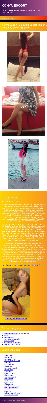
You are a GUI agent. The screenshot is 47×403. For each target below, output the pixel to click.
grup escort (9, 391)
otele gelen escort (11, 388)
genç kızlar (9, 355)
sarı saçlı (8, 371)
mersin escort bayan (11, 334)
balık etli (8, 362)
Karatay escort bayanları (12, 342)
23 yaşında (9, 384)
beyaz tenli (36, 265)
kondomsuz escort (11, 395)
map (23, 400)
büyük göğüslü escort (12, 386)
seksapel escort (10, 359)
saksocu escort (10, 377)
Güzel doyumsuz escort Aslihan (16, 319)
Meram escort (9, 341)
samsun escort (9, 337)
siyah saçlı (8, 366)
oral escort (27, 265)
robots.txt (19, 400)
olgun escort (9, 364)
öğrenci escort (10, 373)
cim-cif (7, 389)
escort (6, 335)
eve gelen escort (7, 265)
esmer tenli (18, 265)
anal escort (9, 379)
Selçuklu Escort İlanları (12, 344)
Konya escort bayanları (12, 339)
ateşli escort (9, 357)
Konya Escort (8, 18)
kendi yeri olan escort (12, 361)
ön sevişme (9, 375)
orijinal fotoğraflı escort (13, 393)
